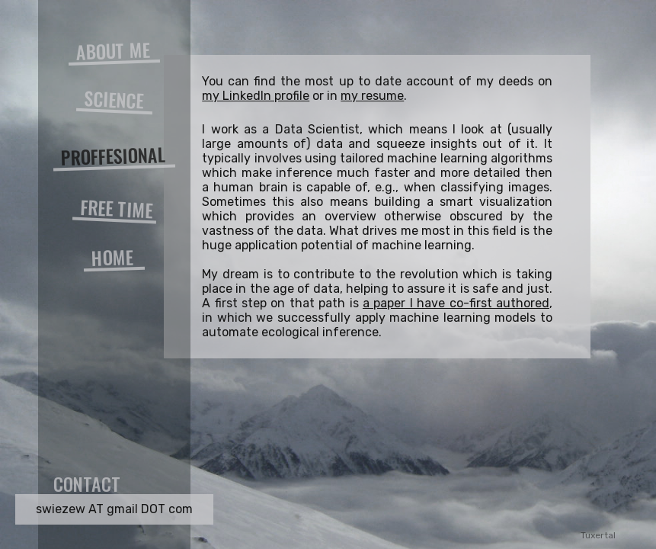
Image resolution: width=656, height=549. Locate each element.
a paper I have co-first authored (456, 303)
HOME (112, 256)
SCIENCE (114, 99)
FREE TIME (117, 208)
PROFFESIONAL (112, 155)
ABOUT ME (112, 51)
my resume (372, 95)
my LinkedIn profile (255, 95)
